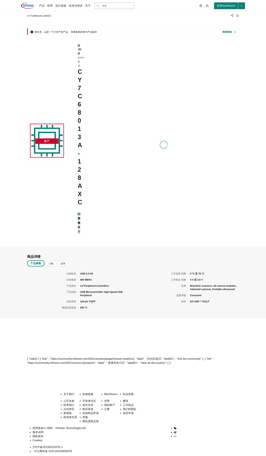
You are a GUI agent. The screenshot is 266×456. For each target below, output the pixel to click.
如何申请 (128, 413)
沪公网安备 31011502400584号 (52, 451)
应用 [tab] (63, 263)
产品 (41, 5)
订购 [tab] (51, 263)
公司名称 (68, 400)
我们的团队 (129, 409)
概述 (125, 400)
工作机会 (128, 405)
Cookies (37, 440)
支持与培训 (75, 5)
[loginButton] (229, 5)
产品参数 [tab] (35, 263)
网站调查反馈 (90, 421)
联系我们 (68, 405)
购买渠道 (87, 409)
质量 (85, 417)
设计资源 (60, 5)
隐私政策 (38, 436)
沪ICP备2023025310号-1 (48, 447)
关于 (88, 5)
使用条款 (38, 428)
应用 (50, 5)
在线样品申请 (90, 413)
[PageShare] (231, 15)
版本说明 (38, 432)
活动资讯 (68, 409)
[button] (201, 5)
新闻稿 (67, 413)
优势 (107, 400)
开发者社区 (89, 400)
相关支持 (87, 405)
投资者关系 (70, 417)
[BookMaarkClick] (237, 15)
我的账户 (109, 405)
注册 (107, 409)
